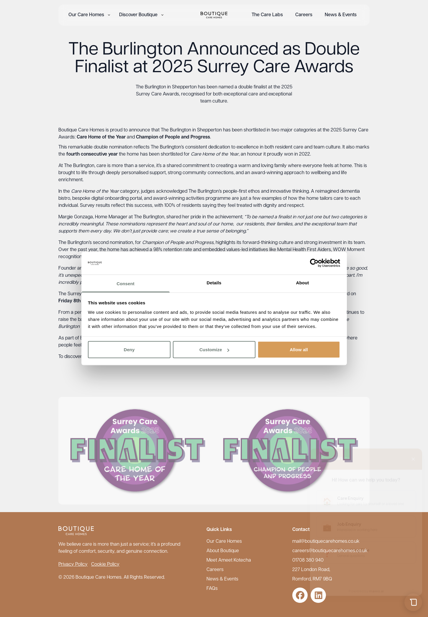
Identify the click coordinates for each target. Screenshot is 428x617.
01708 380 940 (308, 560)
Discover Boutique (138, 15)
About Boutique (222, 551)
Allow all (299, 349)
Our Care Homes (86, 15)
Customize (214, 349)
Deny (129, 349)
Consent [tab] (126, 283)
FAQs (212, 588)
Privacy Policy (73, 564)
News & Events (341, 15)
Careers (303, 15)
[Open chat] (413, 602)
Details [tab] (214, 282)
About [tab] (302, 282)
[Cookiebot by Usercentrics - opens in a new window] (314, 263)
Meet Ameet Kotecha (228, 560)
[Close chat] (413, 454)
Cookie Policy (105, 564)
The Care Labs (267, 15)
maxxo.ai (376, 586)
